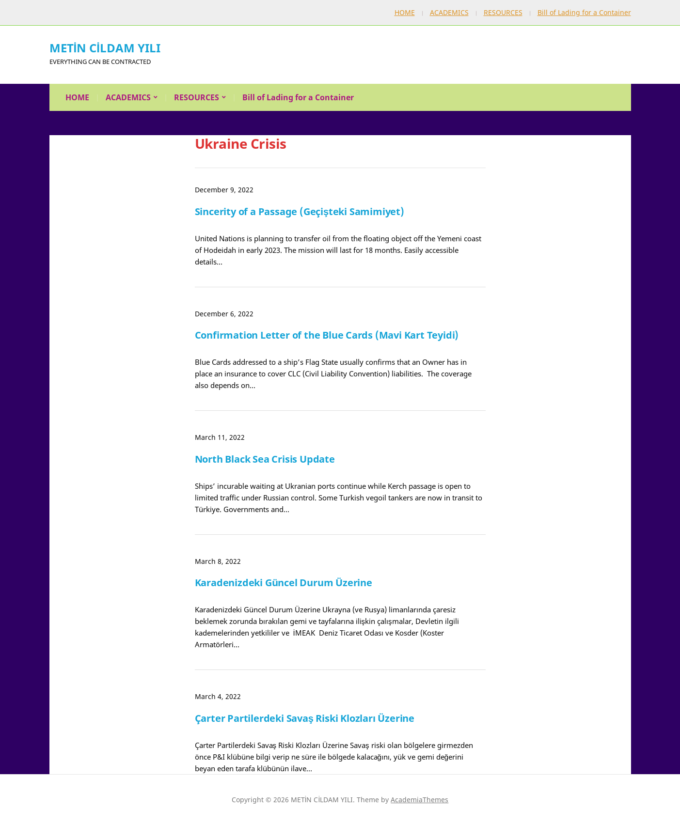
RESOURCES (503, 12)
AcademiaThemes (419, 799)
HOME (405, 12)
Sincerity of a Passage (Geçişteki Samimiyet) (299, 211)
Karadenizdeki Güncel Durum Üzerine (283, 582)
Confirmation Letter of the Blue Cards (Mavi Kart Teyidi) (327, 335)
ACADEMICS (449, 12)
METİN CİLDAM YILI (104, 48)
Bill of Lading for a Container (584, 12)
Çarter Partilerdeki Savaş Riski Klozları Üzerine (305, 718)
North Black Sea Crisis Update (265, 459)
